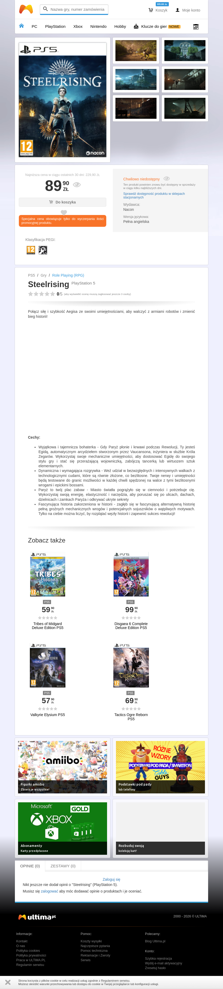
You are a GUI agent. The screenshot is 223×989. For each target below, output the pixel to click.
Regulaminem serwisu (115, 980)
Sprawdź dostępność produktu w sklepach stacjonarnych (154, 195)
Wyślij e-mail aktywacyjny (163, 963)
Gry (44, 275)
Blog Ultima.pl (155, 941)
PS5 (31, 275)
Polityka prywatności (31, 955)
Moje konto (187, 10)
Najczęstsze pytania (95, 946)
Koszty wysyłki (91, 941)
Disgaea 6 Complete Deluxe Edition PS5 (131, 626)
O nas (20, 946)
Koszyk (158, 10)
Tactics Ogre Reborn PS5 (131, 717)
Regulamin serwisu (30, 965)
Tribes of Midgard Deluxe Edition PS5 (48, 626)
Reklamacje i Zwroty (95, 955)
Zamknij (7, 982)
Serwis (86, 960)
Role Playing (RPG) (68, 275)
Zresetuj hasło (155, 968)
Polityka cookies (28, 951)
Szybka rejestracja (158, 958)
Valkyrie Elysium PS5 (47, 715)
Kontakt (21, 941)
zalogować (49, 891)
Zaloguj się (111, 879)
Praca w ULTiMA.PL (31, 960)
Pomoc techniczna (94, 951)
